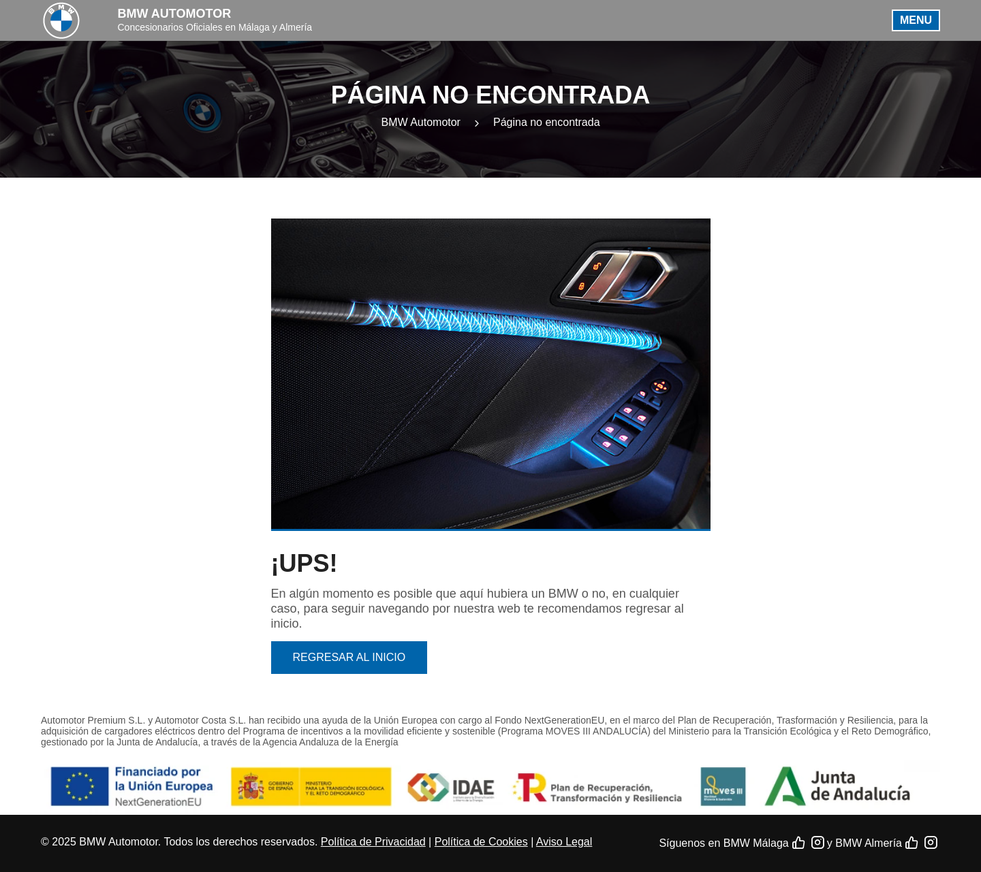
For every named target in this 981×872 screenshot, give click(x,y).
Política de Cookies (481, 841)
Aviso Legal (564, 841)
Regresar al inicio (349, 657)
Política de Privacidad (373, 841)
